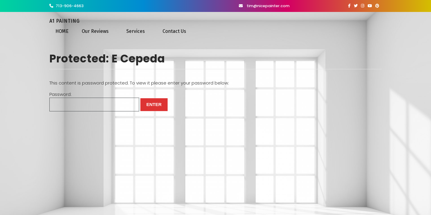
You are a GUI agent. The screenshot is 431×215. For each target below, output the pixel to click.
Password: (94, 101)
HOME (62, 31)
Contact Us (174, 31)
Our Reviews (95, 31)
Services (135, 31)
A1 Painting (64, 21)
